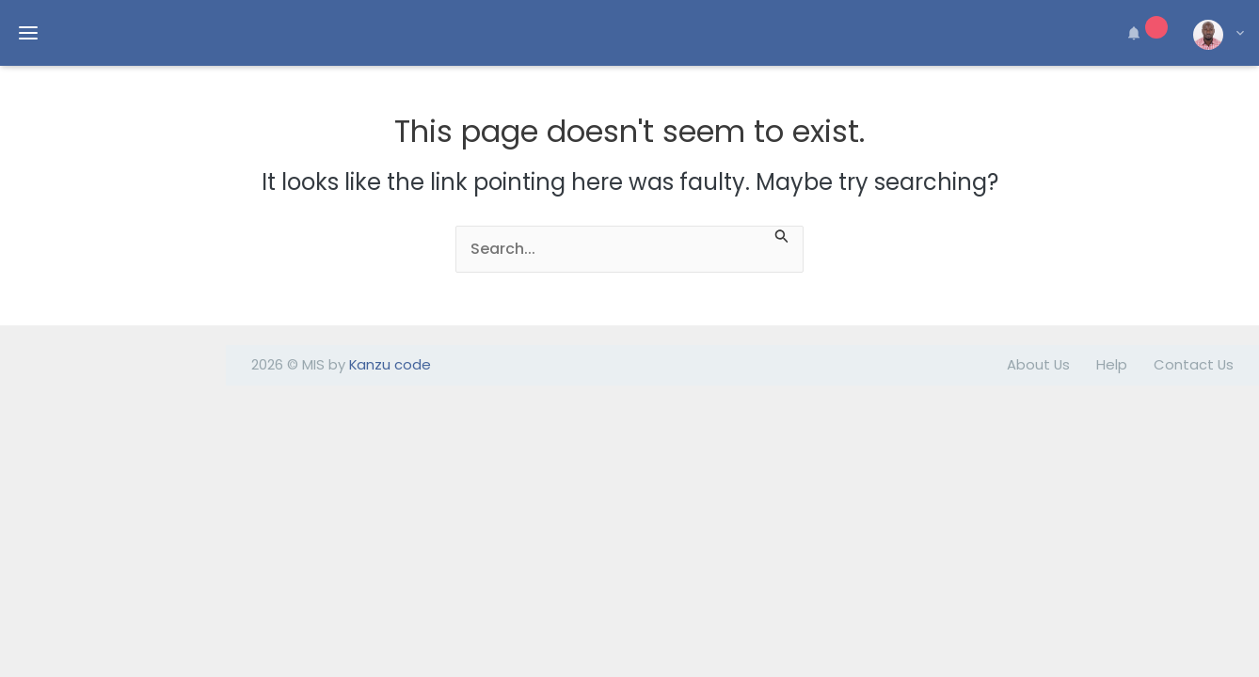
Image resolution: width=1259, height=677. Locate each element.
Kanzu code (390, 364)
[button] (1144, 33)
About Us (1038, 364)
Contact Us (1194, 364)
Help (1111, 364)
